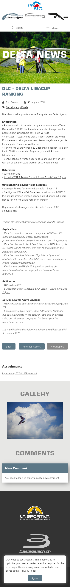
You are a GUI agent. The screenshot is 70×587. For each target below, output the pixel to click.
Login (17, 27)
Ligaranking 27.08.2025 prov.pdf (19, 373)
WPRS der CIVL (12, 173)
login (21, 477)
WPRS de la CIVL (13, 284)
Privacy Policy (28, 570)
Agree (35, 578)
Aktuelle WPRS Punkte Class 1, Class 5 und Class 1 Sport (35, 177)
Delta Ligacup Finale (17, 107)
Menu (52, 28)
